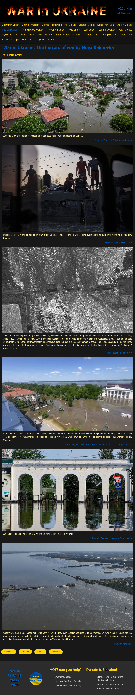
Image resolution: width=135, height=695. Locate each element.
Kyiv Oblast (74, 29)
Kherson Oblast (10, 29)
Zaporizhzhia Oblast (24, 39)
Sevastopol (77, 34)
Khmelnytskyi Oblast (32, 29)
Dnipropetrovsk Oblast (64, 24)
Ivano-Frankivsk (105, 24)
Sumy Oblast (92, 34)
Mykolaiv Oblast (10, 34)
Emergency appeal (63, 677)
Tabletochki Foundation (108, 688)
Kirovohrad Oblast (56, 29)
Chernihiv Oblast (10, 24)
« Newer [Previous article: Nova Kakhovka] (25, 651)
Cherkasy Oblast (30, 24)
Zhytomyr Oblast (45, 39)
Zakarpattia (126, 34)
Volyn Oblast (125, 29)
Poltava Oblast (45, 34)
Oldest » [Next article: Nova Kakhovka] (56, 651)
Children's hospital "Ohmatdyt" (69, 685)
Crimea (45, 24)
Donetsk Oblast (86, 24)
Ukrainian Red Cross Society (68, 681)
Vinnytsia (7, 39)
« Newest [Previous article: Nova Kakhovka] (8, 651)
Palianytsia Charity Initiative (110, 684)
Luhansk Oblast (107, 29)
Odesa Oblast (28, 34)
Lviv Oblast (89, 29)
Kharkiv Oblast (124, 24)
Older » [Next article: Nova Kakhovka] (40, 651)
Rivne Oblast (62, 34)
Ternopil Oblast (109, 34)
